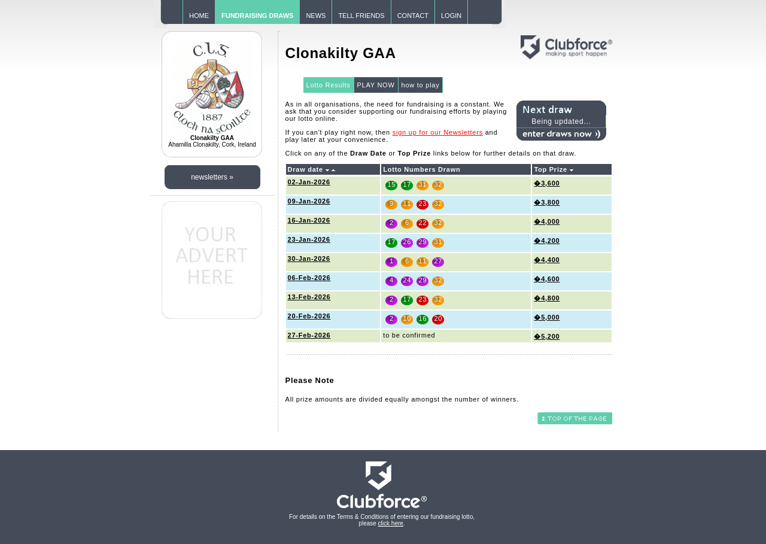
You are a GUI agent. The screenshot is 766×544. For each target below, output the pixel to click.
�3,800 (547, 202)
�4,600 (547, 278)
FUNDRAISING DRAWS (257, 15)
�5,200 (547, 336)
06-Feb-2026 (309, 277)
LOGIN (451, 15)
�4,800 (547, 298)
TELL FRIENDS (361, 15)
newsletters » (212, 177)
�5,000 (547, 317)
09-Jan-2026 (309, 201)
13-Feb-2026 (309, 296)
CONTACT (412, 15)
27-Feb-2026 (309, 335)
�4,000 (547, 221)
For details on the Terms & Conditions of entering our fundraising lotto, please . (382, 520)
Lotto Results (328, 85)
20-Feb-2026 (309, 316)
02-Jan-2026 (309, 182)
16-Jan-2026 (309, 220)
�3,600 (547, 183)
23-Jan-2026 (309, 239)
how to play (421, 85)
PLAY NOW (376, 85)
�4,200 (547, 240)
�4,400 (547, 259)
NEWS (316, 15)
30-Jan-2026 (309, 258)
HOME (199, 15)
